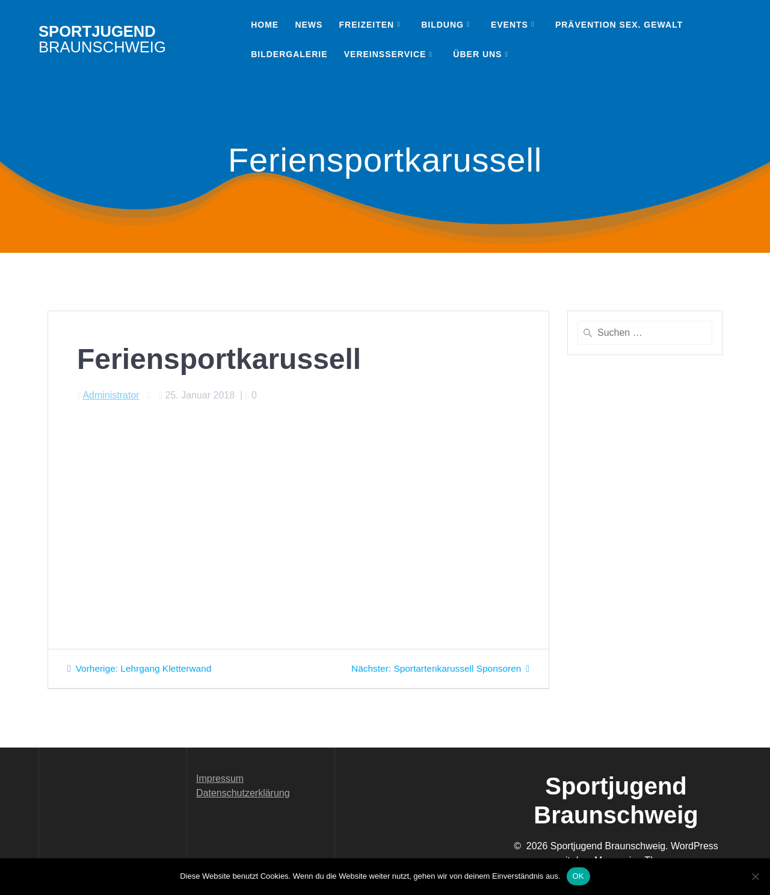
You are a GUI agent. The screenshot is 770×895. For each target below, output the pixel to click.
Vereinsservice (385, 54)
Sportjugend (102, 39)
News (308, 24)
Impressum (220, 778)
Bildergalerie (289, 54)
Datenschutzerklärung (243, 793)
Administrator (110, 395)
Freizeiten (367, 24)
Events (509, 24)
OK (578, 876)
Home (265, 24)
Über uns (477, 54)
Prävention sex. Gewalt (619, 24)
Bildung (442, 24)
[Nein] (755, 876)
